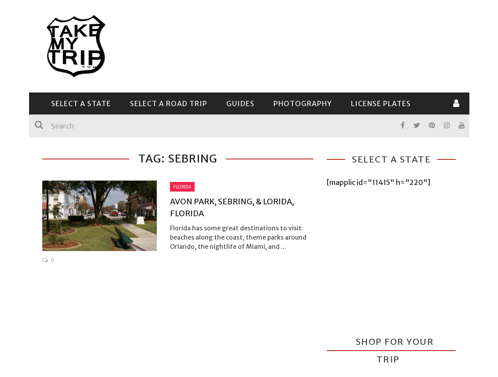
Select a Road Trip (168, 103)
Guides (240, 103)
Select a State (81, 103)
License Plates (381, 103)
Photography (302, 103)
